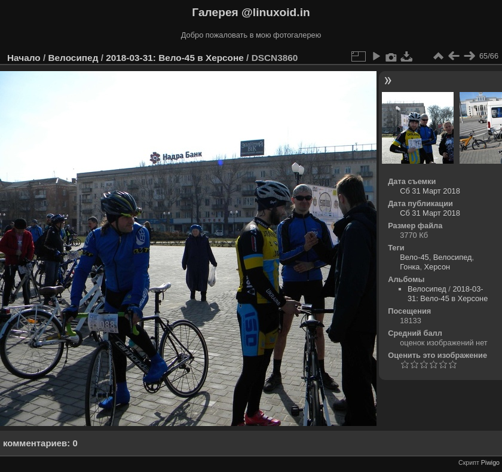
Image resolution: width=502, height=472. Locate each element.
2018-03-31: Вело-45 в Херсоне (175, 58)
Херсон (437, 266)
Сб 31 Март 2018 (430, 190)
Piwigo (490, 462)
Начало (24, 58)
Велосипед (73, 58)
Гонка (410, 266)
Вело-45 (414, 257)
